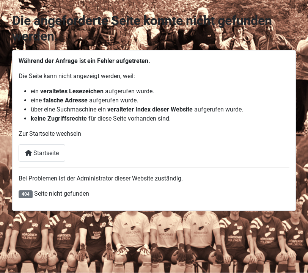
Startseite (42, 153)
